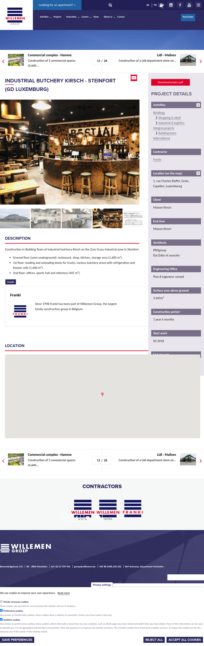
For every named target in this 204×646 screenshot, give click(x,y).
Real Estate (188, 16)
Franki (11, 281)
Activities (44, 16)
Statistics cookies (11, 619)
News (96, 16)
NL (148, 5)
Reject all (154, 640)
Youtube (189, 5)
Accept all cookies (185, 640)
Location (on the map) (167, 173)
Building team (167, 133)
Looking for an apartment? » (57, 5)
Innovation (71, 16)
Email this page (134, 78)
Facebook (180, 5)
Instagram (198, 5)
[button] (102, 395)
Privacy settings (102, 585)
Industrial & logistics (171, 123)
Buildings (159, 113)
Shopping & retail (169, 118)
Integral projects (163, 128)
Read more (64, 593)
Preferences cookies (13, 610)
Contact (121, 16)
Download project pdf (170, 82)
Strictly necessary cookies (16, 601)
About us (108, 16)
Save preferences (17, 640)
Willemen (15, 16)
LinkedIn (171, 5)
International (161, 138)
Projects (57, 16)
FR (155, 5)
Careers (85, 16)
